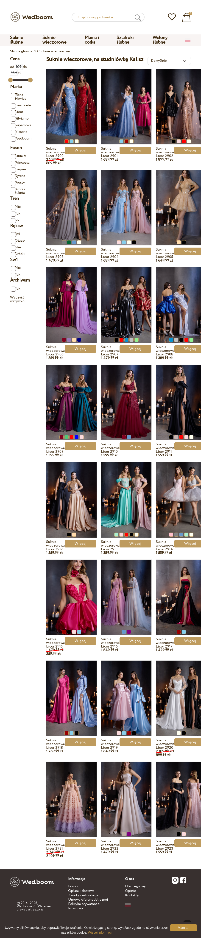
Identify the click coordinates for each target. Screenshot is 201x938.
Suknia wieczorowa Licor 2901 (110, 152)
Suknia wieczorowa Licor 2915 (55, 642)
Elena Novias (18, 96)
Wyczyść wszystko (17, 299)
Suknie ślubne (16, 40)
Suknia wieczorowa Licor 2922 (110, 845)
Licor (17, 112)
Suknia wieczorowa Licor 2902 (165, 152)
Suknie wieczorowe (54, 40)
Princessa (20, 163)
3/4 (15, 234)
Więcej (80, 150)
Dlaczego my (135, 886)
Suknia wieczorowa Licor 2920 (165, 744)
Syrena (18, 176)
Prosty (18, 183)
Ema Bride (21, 105)
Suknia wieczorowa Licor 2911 (165, 448)
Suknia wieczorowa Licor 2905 (165, 253)
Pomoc (73, 886)
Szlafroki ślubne (125, 40)
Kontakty (132, 895)
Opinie (130, 890)
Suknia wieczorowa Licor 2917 (165, 642)
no (15, 220)
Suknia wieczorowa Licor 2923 (165, 845)
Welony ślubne (160, 40)
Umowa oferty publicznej (88, 899)
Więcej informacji (100, 932)
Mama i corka (92, 40)
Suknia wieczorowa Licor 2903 (55, 253)
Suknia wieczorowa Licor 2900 (55, 152)
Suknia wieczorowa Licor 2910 (110, 448)
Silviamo (20, 119)
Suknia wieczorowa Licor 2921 (55, 845)
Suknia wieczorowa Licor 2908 (165, 350)
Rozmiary (75, 908)
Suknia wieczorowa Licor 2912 (55, 545)
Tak (16, 214)
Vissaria (19, 132)
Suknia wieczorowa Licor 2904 (110, 253)
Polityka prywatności (84, 904)
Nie (16, 207)
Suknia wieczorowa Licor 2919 (110, 744)
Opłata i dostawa (81, 890)
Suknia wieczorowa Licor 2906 (55, 350)
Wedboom (21, 139)
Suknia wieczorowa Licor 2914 (165, 545)
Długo (18, 241)
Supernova (21, 125)
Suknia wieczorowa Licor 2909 (55, 448)
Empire (18, 169)
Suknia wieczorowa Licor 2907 (110, 350)
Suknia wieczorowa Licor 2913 (110, 545)
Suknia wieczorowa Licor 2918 (55, 744)
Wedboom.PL (27, 906)
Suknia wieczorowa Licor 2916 (110, 642)
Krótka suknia (18, 191)
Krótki (18, 254)
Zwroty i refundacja (83, 895)
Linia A (18, 156)
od (16, 67)
